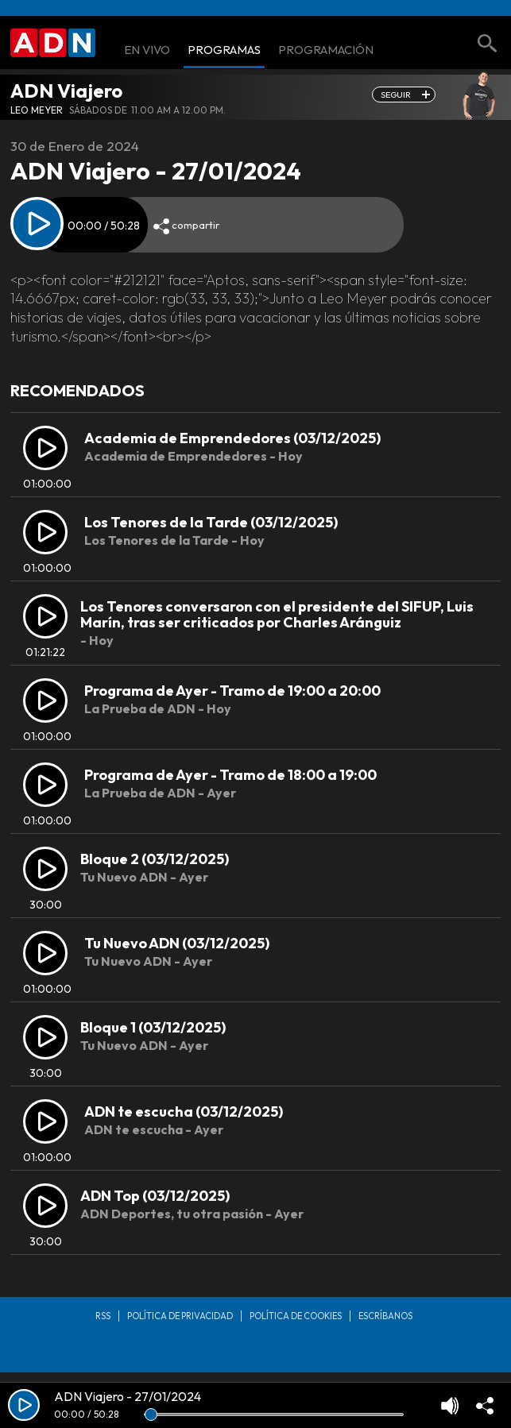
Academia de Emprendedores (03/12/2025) (232, 438)
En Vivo (147, 50)
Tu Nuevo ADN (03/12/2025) (176, 943)
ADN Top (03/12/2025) (155, 1196)
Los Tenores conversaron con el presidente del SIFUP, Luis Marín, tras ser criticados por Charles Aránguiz (277, 614)
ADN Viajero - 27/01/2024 (127, 1396)
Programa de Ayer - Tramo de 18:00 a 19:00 (230, 775)
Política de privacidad (180, 1316)
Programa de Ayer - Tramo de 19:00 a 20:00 (232, 690)
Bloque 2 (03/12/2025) (154, 859)
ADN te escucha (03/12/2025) (183, 1111)
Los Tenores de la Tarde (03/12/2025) (211, 522)
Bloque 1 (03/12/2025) (153, 1027)
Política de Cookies (296, 1316)
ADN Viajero (66, 90)
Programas (224, 50)
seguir (396, 94)
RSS (102, 1316)
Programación (326, 50)
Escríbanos (385, 1316)
